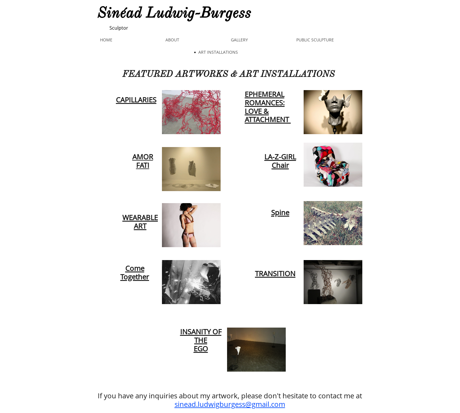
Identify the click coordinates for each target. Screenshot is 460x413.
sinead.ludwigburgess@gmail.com (230, 404)
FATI (142, 165)
